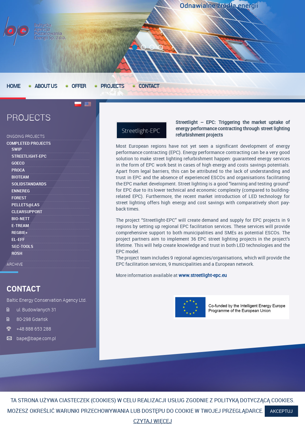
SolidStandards (29, 183)
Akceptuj (281, 411)
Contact (149, 86)
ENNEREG (21, 190)
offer (79, 86)
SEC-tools (22, 246)
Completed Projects (29, 143)
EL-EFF (18, 239)
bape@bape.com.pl (36, 338)
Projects (112, 86)
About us (46, 86)
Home (13, 86)
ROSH (17, 253)
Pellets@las (26, 204)
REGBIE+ (20, 232)
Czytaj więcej (152, 421)
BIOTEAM (20, 176)
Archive (15, 264)
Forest (19, 197)
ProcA (18, 170)
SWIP (17, 149)
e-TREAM (20, 225)
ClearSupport (27, 211)
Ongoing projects (26, 136)
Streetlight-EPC (29, 156)
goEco (18, 163)
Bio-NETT (21, 218)
